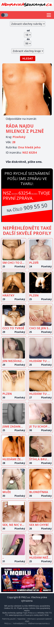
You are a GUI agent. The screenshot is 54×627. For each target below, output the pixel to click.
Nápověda (21, 619)
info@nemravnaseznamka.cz (39, 623)
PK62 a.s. (7, 623)
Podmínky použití (8, 619)
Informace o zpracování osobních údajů (38, 620)
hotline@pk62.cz (19, 623)
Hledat (27, 58)
